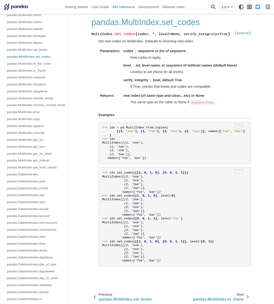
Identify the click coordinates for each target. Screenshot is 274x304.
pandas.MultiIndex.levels (24, 15)
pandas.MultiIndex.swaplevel (27, 91)
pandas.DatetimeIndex (22, 174)
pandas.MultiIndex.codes (24, 22)
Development (148, 7)
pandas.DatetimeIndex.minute (28, 209)
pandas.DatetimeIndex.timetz (27, 250)
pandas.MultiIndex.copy (23, 119)
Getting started (76, 7)
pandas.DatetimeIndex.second (28, 216)
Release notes (173, 7)
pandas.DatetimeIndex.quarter (28, 292)
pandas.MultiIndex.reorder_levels (30, 98)
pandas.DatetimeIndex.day (25, 195)
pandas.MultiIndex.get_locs (26, 146)
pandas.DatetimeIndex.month (27, 188)
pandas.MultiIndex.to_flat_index (29, 63)
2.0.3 (225, 7)
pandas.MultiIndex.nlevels (25, 29)
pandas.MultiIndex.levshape (26, 36)
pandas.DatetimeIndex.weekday (29, 285)
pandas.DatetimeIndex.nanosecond (31, 229)
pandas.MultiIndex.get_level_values (32, 167)
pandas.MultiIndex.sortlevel (26, 77)
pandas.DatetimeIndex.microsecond (32, 222)
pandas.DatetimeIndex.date (26, 236)
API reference (123, 7)
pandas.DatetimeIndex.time (26, 243)
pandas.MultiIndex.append (25, 126)
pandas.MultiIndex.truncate (26, 132)
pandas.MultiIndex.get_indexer (28, 160)
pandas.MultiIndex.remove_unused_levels (36, 105)
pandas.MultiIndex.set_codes (29, 56)
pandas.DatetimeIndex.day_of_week (32, 278)
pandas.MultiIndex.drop (23, 112)
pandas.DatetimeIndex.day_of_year (31, 264)
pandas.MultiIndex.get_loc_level (29, 153)
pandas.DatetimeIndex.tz (24, 299)
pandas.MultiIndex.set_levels (27, 49)
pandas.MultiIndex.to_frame (26, 70)
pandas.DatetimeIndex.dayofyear (30, 257)
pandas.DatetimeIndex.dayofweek (30, 271)
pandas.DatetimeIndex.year (26, 181)
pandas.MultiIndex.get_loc (25, 139)
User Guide (100, 7)
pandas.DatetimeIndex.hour (26, 202)
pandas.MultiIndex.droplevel (26, 84)
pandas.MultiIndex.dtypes (25, 42)
